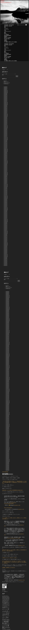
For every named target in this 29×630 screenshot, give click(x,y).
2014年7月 (5, 224)
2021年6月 (5, 143)
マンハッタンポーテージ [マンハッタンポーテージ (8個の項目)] (5, 614)
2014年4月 (5, 227)
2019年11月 (8, 366)
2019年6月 (5, 166)
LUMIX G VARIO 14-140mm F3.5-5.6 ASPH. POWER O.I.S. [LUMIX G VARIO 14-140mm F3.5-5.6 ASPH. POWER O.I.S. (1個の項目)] (5, 600)
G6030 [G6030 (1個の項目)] (5, 596)
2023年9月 (7, 321)
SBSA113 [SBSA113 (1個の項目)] (7, 601)
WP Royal (8, 629)
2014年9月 (5, 222)
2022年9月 (5, 128)
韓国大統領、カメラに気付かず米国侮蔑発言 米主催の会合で (12, 490)
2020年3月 (7, 362)
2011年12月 (6, 254)
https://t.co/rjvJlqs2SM (10, 538)
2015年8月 (5, 211)
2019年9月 (7, 368)
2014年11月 (6, 220)
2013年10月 (6, 233)
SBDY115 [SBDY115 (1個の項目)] (5, 601)
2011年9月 (5, 257)
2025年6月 (5, 96)
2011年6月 (5, 260)
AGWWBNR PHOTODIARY (9, 24)
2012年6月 (5, 248)
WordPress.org (6, 83)
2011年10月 (6, 256)
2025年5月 (5, 97)
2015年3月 (5, 216)
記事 (3, 471)
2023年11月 (8, 319)
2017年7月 (5, 189)
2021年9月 (5, 140)
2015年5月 (5, 214)
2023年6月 (7, 324)
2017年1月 (5, 195)
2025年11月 (6, 91)
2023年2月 (5, 123)
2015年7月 (5, 212)
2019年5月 (5, 167)
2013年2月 (7, 445)
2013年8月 (5, 235)
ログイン (5, 80)
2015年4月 (5, 215)
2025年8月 (5, 94)
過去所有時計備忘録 (7, 35)
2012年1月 (5, 253)
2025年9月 (5, 93)
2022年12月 (6, 125)
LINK (5, 30)
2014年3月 (5, 228)
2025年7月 (5, 95)
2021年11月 (6, 138)
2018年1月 (5, 183)
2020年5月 (7, 360)
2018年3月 (5, 181)
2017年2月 (5, 194)
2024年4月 (5, 110)
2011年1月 (5, 265)
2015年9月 (5, 210)
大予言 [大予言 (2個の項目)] (8, 620)
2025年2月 (5, 100)
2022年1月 (5, 136)
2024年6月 (5, 108)
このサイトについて (7, 31)
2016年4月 (7, 408)
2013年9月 (5, 234)
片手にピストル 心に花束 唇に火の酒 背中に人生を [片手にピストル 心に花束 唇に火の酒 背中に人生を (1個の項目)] (6, 624)
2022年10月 (6, 127)
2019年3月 (5, 169)
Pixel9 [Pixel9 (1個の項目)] (3, 601)
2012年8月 (5, 246)
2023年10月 (8, 320)
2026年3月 (5, 87)
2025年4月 (5, 98)
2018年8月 (5, 176)
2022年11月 (6, 126)
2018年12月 (6, 172)
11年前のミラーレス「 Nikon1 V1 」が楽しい (9, 557)
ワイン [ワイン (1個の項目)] (5, 617)
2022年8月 (5, 129)
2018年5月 (5, 179)
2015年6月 (5, 213)
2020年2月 (7, 363)
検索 (5, 27)
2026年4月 (5, 86)
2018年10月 (6, 174)
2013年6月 (7, 441)
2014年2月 (5, 229)
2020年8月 (5, 153)
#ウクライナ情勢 (17, 538)
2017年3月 (5, 193)
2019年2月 (5, 170)
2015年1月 (5, 218)
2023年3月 (7, 327)
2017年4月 (5, 192)
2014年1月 (5, 230)
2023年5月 (7, 325)
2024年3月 (5, 111)
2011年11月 (6, 255)
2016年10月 (8, 402)
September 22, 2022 (17, 505)
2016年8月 (7, 404)
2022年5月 (5, 132)
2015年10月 (6, 209)
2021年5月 (5, 144)
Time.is (5, 39)
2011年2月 (5, 264)
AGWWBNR (2, 0)
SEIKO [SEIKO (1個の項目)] (8, 602)
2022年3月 (5, 134)
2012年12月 (8, 447)
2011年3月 (5, 263)
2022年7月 (5, 130)
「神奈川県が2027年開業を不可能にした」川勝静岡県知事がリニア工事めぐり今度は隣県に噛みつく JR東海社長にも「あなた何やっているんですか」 (14, 482)
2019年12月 (8, 365)
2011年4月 (5, 262)
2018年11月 (6, 173)
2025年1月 (5, 101)
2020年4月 (7, 361)
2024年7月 (5, 107)
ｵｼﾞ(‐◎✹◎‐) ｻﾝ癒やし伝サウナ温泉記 (10, 41)
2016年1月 (5, 206)
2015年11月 (6, 208)
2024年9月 (5, 105)
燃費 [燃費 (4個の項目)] (6, 623)
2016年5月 (7, 407)
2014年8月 (5, 223)
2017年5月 (5, 191)
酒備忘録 (5, 40)
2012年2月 (5, 252)
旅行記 (5, 33)
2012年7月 (5, 247)
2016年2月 (5, 205)
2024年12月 (6, 102)
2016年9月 (7, 403)
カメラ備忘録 (6, 34)
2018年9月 (5, 175)
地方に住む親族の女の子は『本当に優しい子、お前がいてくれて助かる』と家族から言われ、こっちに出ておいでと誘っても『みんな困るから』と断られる (14, 562)
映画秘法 (5, 36)
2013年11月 (6, 232)
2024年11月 (6, 103)
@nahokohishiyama (13, 502)
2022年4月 (5, 133)
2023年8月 (7, 322)
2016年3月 (7, 409)
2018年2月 (5, 182)
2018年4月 (5, 180)
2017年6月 (5, 190)
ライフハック (6, 29)
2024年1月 (5, 113)
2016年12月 (6, 196)
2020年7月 (5, 154)
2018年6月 (5, 178)
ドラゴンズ (6, 28)
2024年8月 (5, 106)
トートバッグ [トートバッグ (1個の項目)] (6, 609)
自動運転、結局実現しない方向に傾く (8, 567)
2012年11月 (8, 448)
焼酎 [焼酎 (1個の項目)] (4, 623)
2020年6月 (5, 155)
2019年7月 (5, 165)
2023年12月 (6, 114)
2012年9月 (5, 245)
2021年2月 (5, 147)
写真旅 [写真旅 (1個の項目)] (7, 619)
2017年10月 (6, 186)
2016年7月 (7, 405)
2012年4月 (5, 250)
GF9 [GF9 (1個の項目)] (6, 596)
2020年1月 (7, 364)
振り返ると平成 (6, 38)
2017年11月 (6, 185)
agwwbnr (6, 583)
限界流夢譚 (6, 471)
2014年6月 (5, 225)
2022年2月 (5, 135)
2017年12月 (6, 184)
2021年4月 (5, 145)
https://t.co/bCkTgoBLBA (8, 507)
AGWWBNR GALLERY (8, 25)
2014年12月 (6, 219)
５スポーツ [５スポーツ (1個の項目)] (4, 628)
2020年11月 (6, 150)
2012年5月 (5, 249)
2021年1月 (5, 148)
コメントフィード (7, 82)
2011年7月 (5, 259)
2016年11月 (8, 401)
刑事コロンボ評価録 (7, 37)
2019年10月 (8, 367)
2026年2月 (5, 88)
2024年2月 (5, 112)
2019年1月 (5, 171)
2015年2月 (5, 217)
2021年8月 (5, 141)
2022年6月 (5, 131)
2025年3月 (5, 99)
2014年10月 (6, 221)
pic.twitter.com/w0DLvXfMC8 (9, 503)
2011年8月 (5, 258)
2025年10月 (6, 92)
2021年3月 (5, 146)
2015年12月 (6, 207)
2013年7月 (5, 236)
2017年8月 (5, 188)
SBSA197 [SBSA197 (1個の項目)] (3, 602)
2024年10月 (6, 104)
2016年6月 (7, 406)
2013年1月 (7, 446)
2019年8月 (5, 164)
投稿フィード (6, 81)
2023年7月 (7, 323)
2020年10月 (6, 151)
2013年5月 (7, 442)
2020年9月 (5, 152)
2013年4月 (7, 443)
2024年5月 (5, 109)
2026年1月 (5, 89)
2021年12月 (6, 137)
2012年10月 (8, 449)
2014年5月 (5, 226)
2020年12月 (6, 149)
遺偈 (5, 32)
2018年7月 (5, 177)
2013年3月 (7, 444)
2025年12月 (6, 90)
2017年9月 (5, 187)
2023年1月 (5, 124)
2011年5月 (5, 261)
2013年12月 (6, 231)
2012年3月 (5, 251)
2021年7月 (5, 142)
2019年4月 (5, 168)
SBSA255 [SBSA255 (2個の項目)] (5, 602)
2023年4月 (7, 326)
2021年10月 (6, 139)
